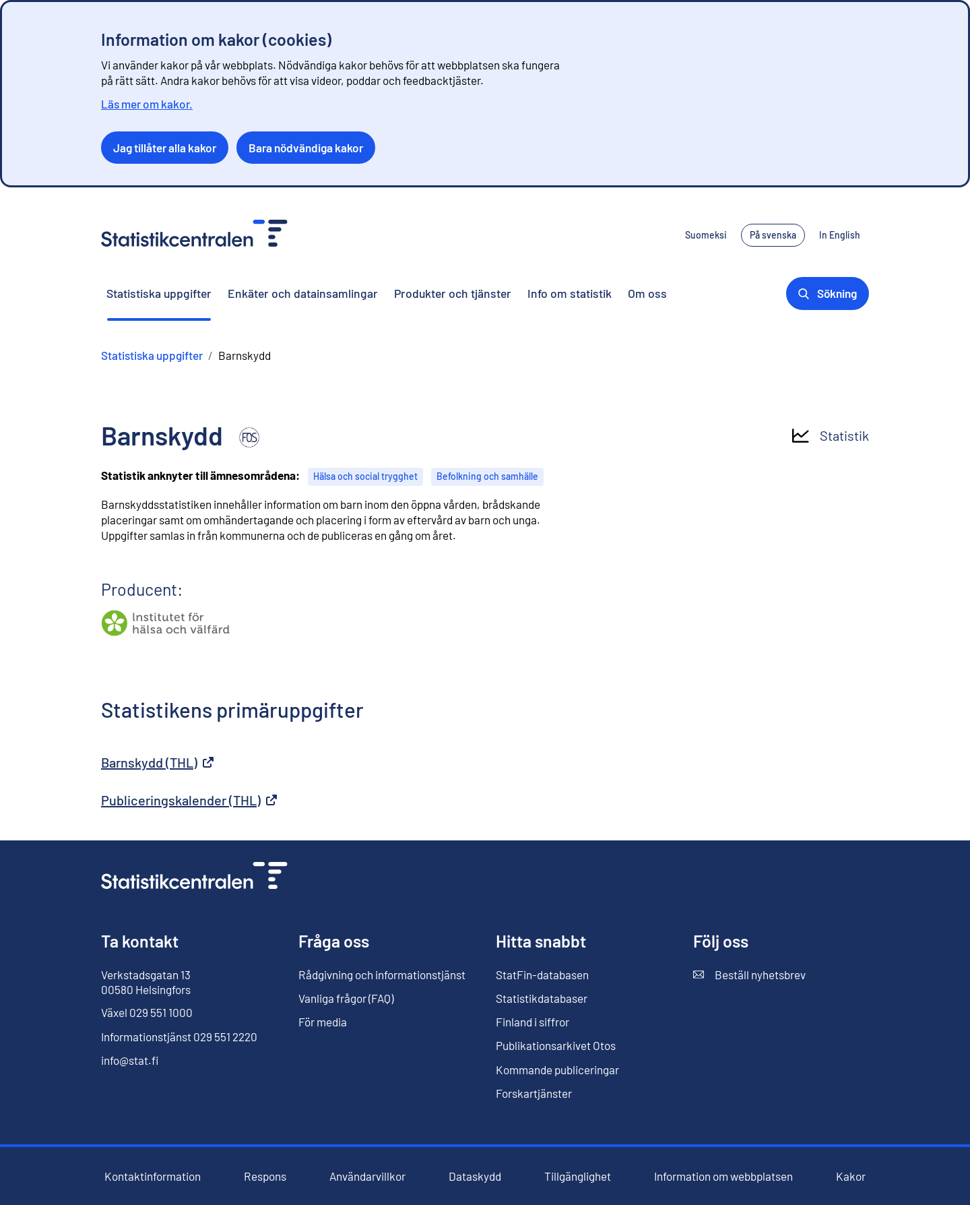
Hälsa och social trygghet (365, 476)
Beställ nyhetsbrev (749, 975)
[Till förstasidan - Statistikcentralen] (194, 235)
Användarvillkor (367, 1176)
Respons (265, 1176)
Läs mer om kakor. (147, 104)
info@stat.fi (130, 1060)
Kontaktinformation (152, 1176)
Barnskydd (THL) (157, 762)
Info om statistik (569, 293)
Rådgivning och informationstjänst (381, 974)
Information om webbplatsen (723, 1176)
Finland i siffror (532, 1021)
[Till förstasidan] (194, 877)
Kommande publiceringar (557, 1069)
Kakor (851, 1176)
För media (322, 1021)
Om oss (647, 293)
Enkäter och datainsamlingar (303, 293)
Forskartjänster (534, 1093)
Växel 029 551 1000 (147, 1012)
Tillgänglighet (577, 1176)
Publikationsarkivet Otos (556, 1046)
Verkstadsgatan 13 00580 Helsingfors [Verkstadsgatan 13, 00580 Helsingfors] (146, 982)
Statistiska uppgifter (159, 293)
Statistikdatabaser (541, 998)
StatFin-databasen (542, 975)
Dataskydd (475, 1176)
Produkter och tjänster (452, 293)
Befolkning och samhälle (487, 476)
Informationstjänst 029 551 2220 (179, 1036)
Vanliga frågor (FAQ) (345, 998)
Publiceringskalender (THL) (189, 800)
